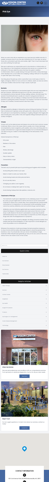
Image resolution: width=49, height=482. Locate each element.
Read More (24, 376)
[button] (45, 3)
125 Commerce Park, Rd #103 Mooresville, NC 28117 (24, 478)
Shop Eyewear (5, 265)
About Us (4, 256)
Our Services (5, 260)
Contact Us (24, 428)
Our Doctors (5, 269)
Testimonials (5, 274)
